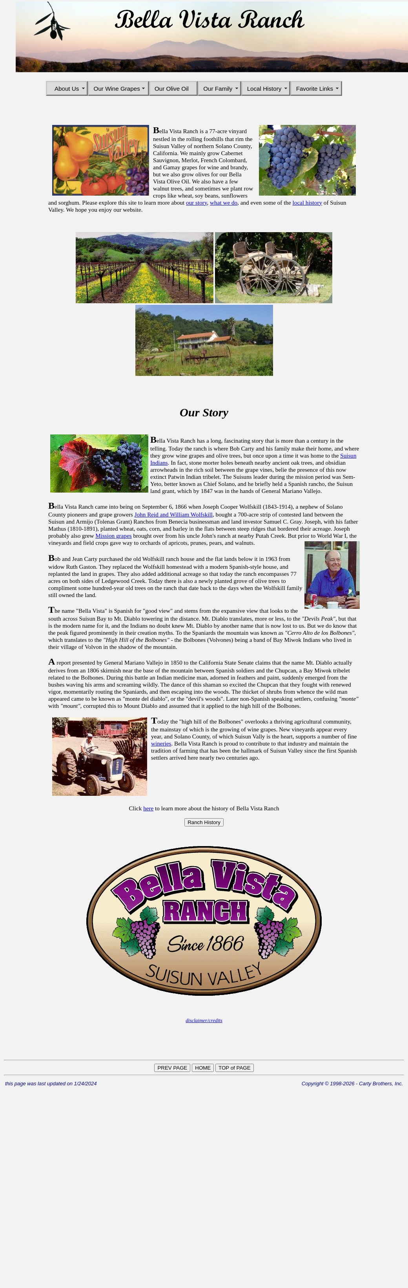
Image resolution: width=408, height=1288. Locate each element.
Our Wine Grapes (119, 88)
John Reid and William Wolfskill (174, 514)
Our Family (219, 88)
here (148, 808)
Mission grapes (113, 535)
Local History (266, 88)
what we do (223, 202)
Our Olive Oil (173, 88)
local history (307, 202)
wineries (161, 743)
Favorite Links (316, 88)
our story (196, 202)
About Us (66, 88)
